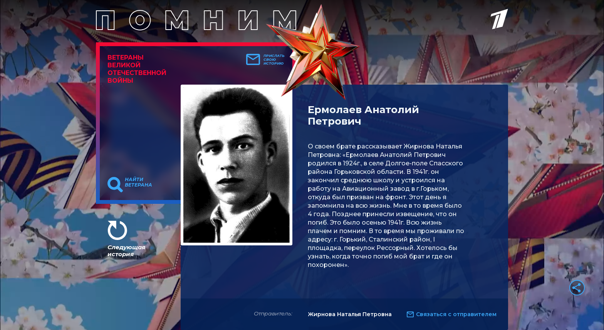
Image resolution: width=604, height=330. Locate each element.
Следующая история (126, 250)
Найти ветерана (138, 182)
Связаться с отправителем (456, 314)
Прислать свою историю (274, 59)
